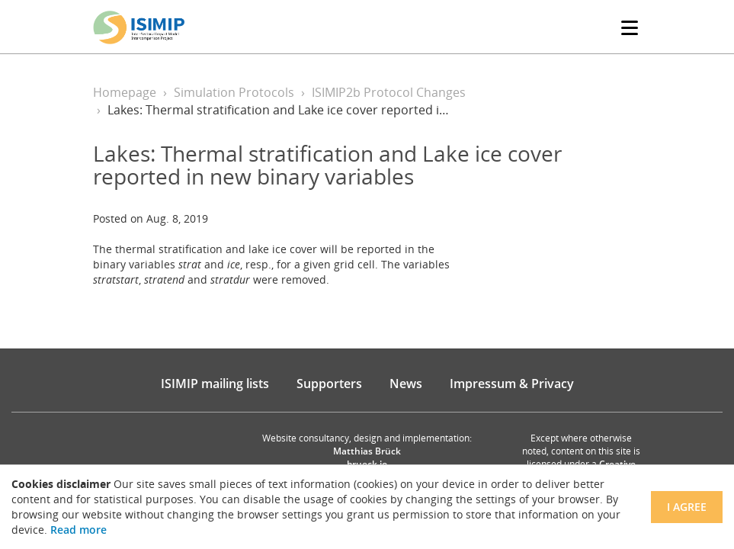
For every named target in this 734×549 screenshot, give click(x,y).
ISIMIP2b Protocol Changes (389, 92)
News (405, 383)
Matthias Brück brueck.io (367, 457)
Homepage (124, 92)
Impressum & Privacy (512, 383)
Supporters (329, 383)
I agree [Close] (687, 506)
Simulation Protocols (234, 92)
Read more (78, 529)
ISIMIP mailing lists (215, 383)
